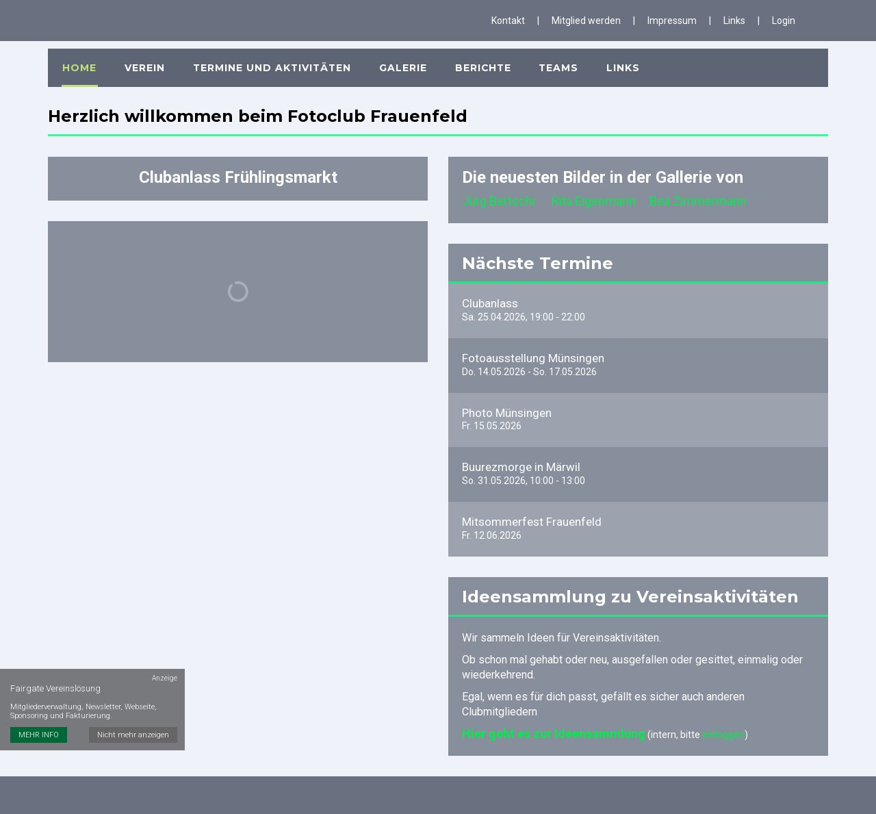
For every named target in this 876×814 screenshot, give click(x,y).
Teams (552, 62)
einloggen (723, 731)
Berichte (477, 62)
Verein (142, 62)
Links (734, 20)
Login (783, 20)
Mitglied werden (586, 20)
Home (79, 62)
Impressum (672, 20)
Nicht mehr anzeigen (134, 717)
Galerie (399, 62)
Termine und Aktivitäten (268, 62)
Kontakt (508, 20)
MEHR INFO (38, 717)
